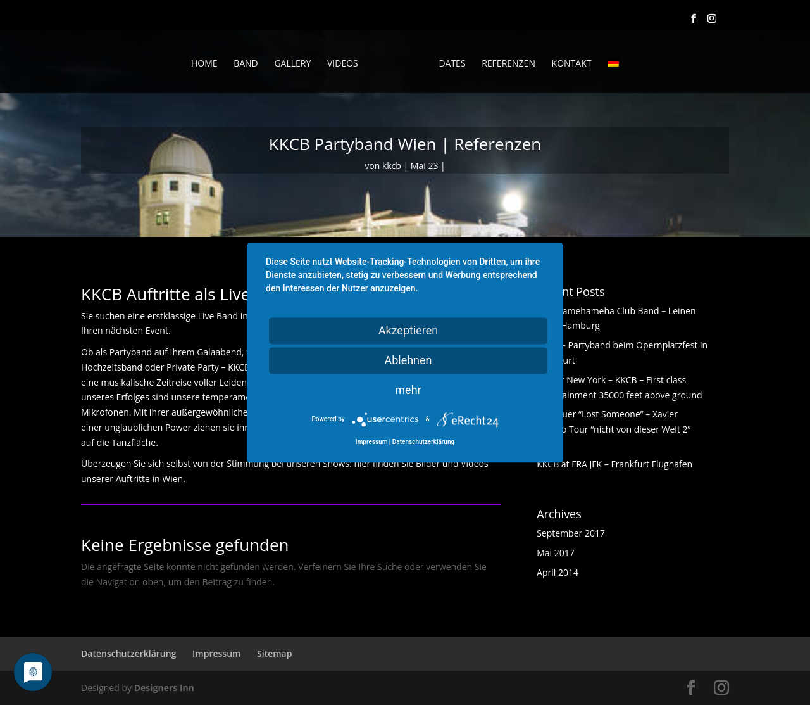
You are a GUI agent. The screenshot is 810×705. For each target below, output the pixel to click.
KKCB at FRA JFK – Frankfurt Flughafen (614, 464)
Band (246, 64)
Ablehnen (408, 360)
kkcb (391, 166)
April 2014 (557, 572)
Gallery (292, 64)
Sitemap (274, 653)
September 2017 (571, 533)
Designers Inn (164, 688)
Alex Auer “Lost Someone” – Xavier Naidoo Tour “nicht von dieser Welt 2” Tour (613, 429)
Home (204, 64)
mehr (408, 390)
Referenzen (508, 64)
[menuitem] (613, 76)
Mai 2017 (556, 553)
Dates (452, 64)
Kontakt (572, 64)
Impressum (216, 653)
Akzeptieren (408, 330)
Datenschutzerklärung (128, 653)
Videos (342, 64)
